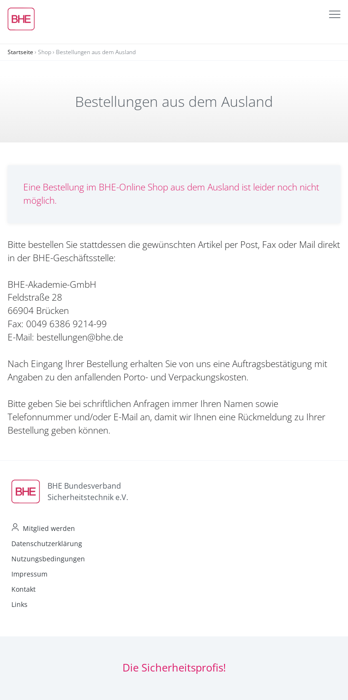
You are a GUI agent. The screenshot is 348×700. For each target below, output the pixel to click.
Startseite (20, 52)
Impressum (29, 573)
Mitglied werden (49, 528)
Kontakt (23, 589)
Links (19, 604)
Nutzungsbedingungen (48, 558)
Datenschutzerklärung (46, 543)
